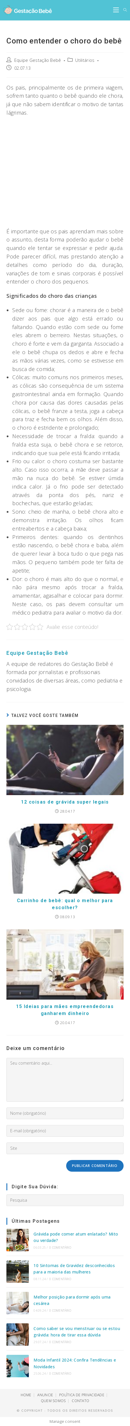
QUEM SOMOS (53, 1400)
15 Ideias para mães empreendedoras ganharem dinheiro (65, 1010)
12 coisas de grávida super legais (65, 802)
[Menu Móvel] (116, 10)
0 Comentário (60, 1247)
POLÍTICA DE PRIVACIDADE (81, 1394)
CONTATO (80, 1400)
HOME (26, 1394)
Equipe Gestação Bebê (37, 60)
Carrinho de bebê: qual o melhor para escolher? (65, 904)
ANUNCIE (45, 1394)
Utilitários (84, 60)
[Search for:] (123, 10)
